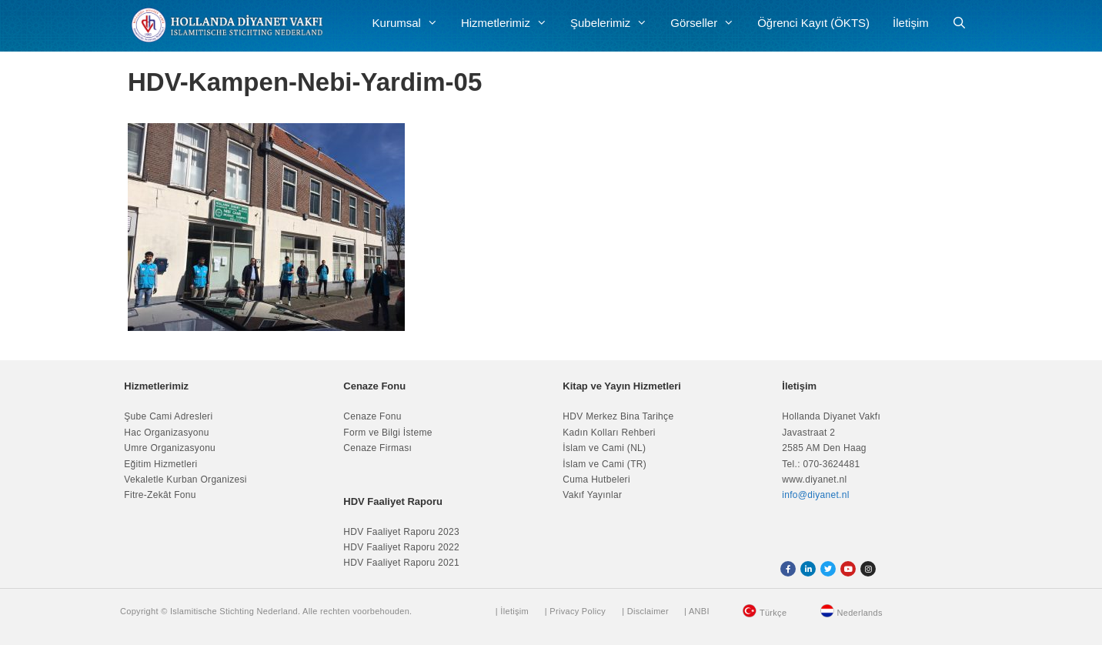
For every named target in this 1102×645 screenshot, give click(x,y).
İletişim (911, 22)
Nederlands (860, 612)
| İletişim (512, 611)
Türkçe (773, 612)
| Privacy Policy (575, 611)
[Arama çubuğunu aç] (959, 23)
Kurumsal (410, 23)
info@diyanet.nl (815, 495)
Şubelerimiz (614, 23)
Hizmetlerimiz (510, 23)
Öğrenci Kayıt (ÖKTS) (813, 22)
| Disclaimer (645, 611)
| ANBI (697, 611)
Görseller (708, 23)
